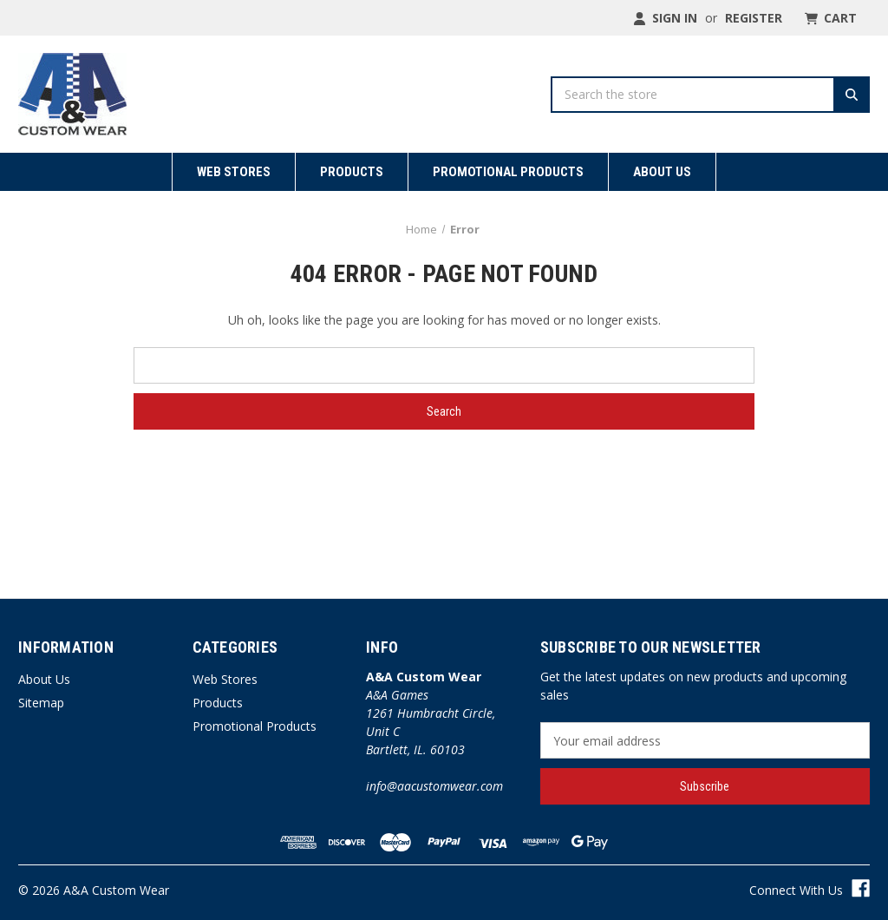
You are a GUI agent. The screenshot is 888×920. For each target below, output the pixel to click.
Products (351, 172)
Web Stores (234, 172)
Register (753, 18)
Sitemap (41, 702)
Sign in (665, 18)
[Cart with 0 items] (829, 18)
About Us (662, 172)
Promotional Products (508, 172)
